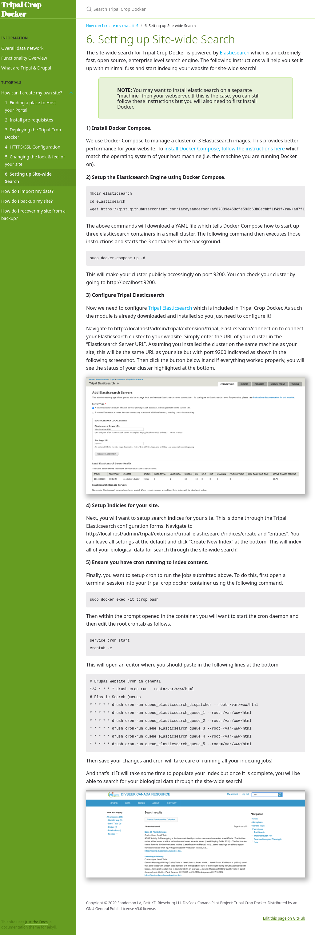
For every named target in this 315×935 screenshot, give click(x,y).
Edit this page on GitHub (284, 918)
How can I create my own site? (112, 25)
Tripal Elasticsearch (170, 307)
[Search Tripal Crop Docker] (158, 9)
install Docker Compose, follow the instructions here (225, 148)
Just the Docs (36, 922)
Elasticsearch (234, 52)
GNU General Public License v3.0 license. (121, 908)
